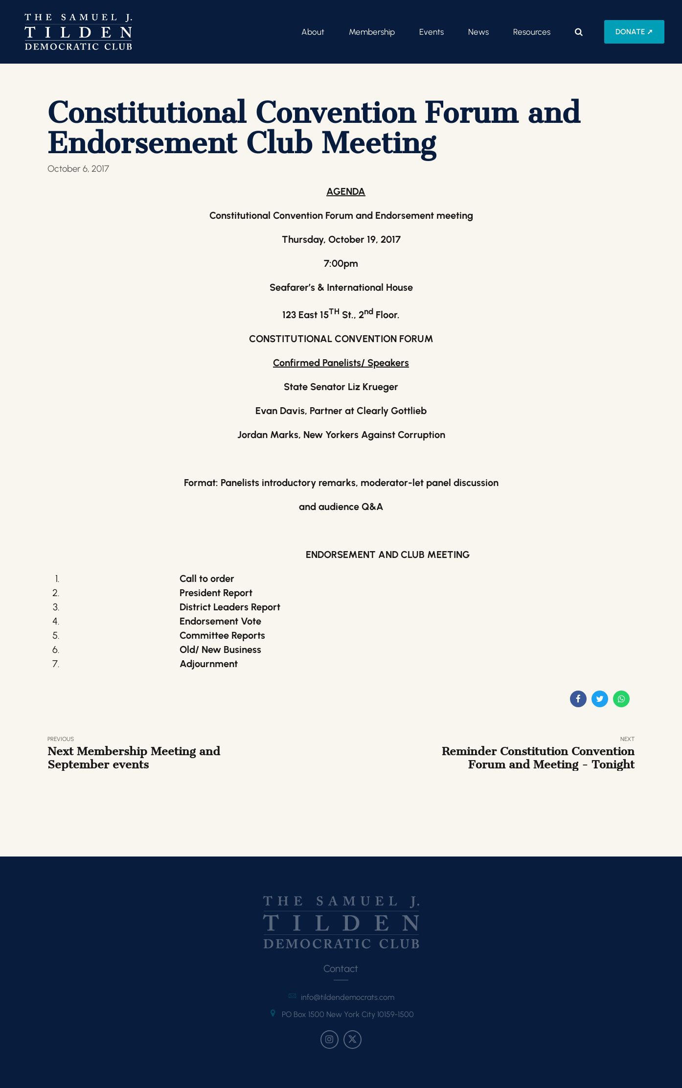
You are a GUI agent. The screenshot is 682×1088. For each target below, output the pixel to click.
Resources (531, 32)
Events (431, 32)
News (478, 32)
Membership (372, 32)
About (312, 32)
